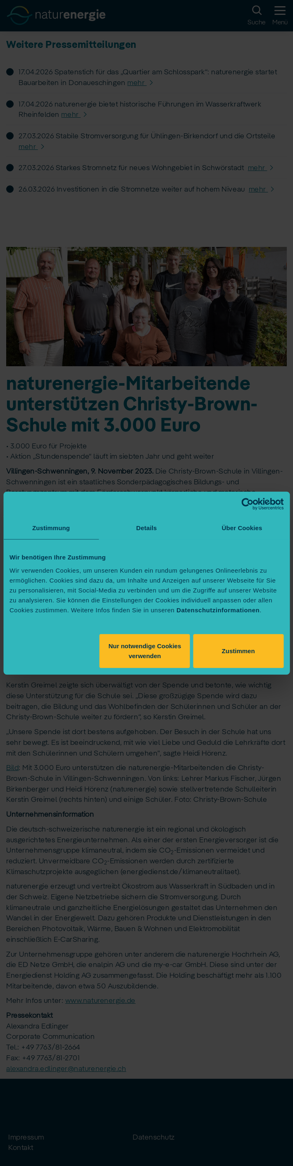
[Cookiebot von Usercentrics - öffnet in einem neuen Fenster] (247, 504)
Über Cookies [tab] (242, 527)
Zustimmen (238, 650)
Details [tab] (146, 527)
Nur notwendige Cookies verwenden (144, 650)
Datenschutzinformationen (218, 609)
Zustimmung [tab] (51, 527)
